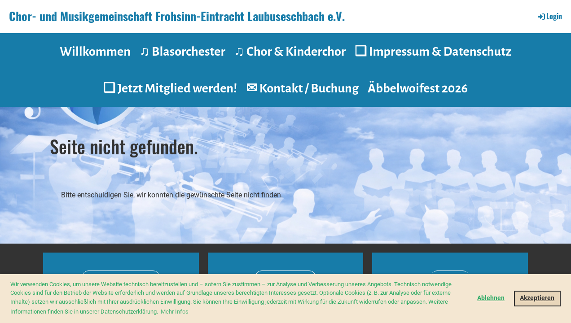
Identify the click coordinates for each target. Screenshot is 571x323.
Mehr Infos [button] (175, 311)
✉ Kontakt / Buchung (302, 88)
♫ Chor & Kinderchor (290, 51)
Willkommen (95, 51)
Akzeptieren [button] (537, 298)
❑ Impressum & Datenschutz (433, 51)
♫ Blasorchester (182, 51)
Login (549, 16)
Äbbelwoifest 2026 (418, 88)
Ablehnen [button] (491, 298)
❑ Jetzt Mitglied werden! (170, 88)
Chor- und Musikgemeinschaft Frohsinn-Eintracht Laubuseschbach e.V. (177, 16)
